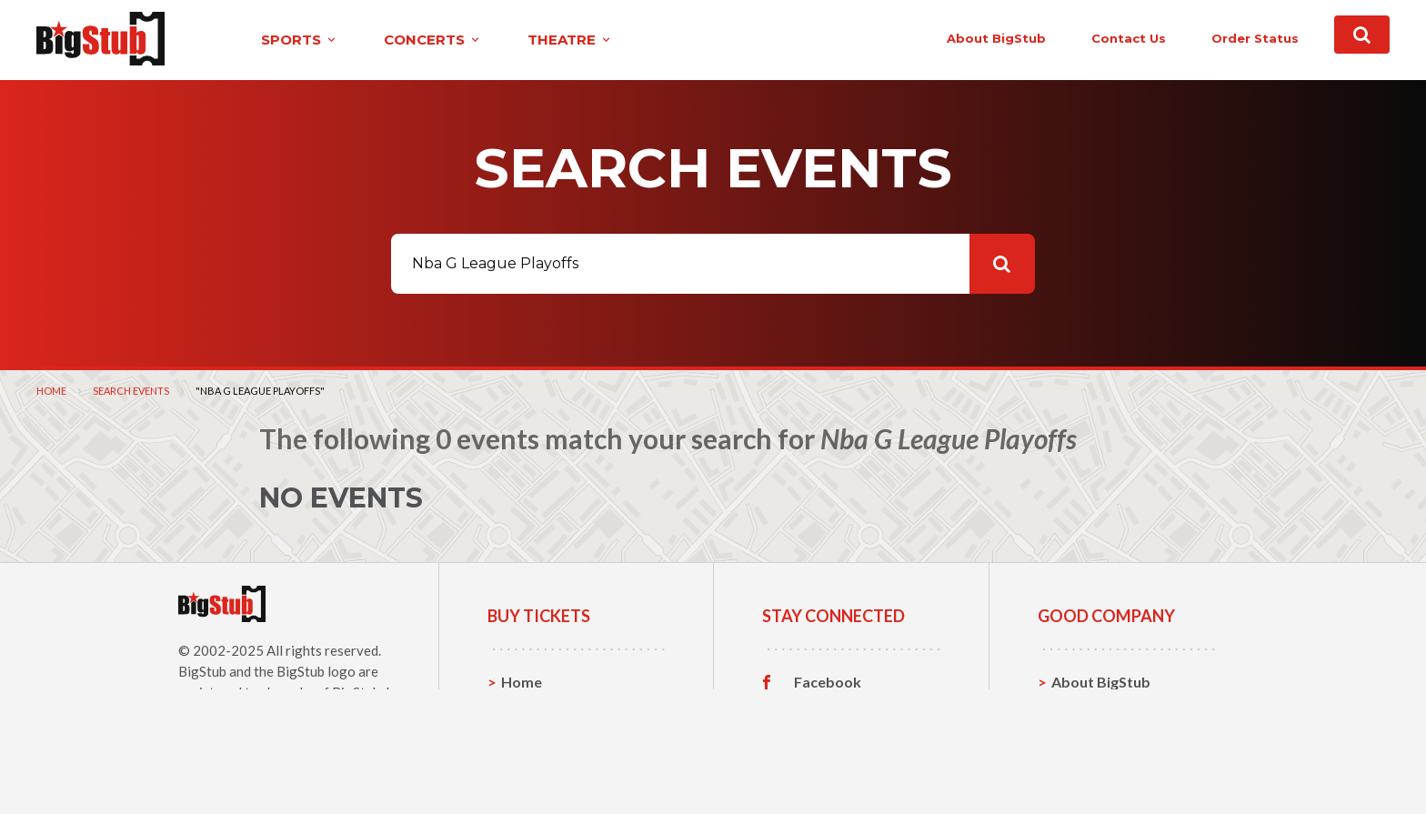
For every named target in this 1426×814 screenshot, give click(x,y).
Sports (524, 709)
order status (1214, 38)
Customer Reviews (857, 766)
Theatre (529, 765)
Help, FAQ (1085, 737)
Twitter (820, 709)
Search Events (131, 390)
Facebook (827, 681)
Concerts (532, 737)
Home (51, 390)
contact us (1087, 38)
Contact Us (1089, 709)
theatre (533, 39)
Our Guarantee (1102, 765)
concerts (395, 39)
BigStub (202, 670)
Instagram (828, 737)
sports (262, 39)
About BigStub (955, 38)
